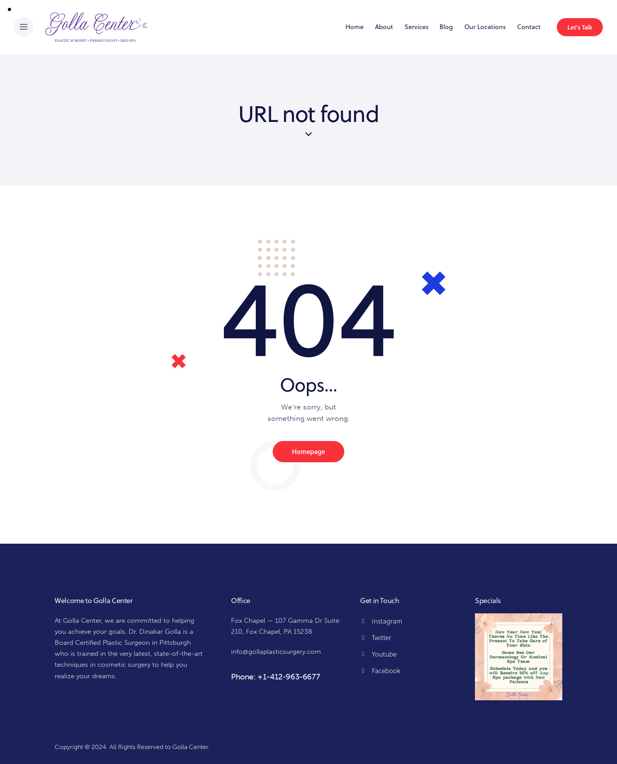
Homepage (308, 451)
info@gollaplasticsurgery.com (276, 651)
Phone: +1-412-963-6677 (275, 676)
